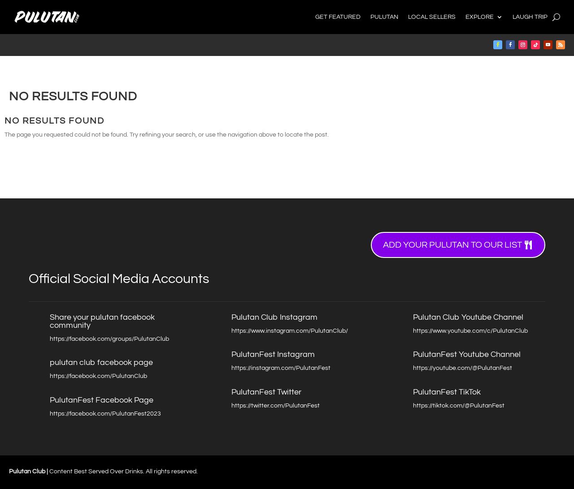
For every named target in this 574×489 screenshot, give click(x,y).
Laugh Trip (530, 17)
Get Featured (338, 17)
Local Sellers (432, 17)
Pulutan (384, 17)
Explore (479, 17)
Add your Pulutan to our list (452, 244)
